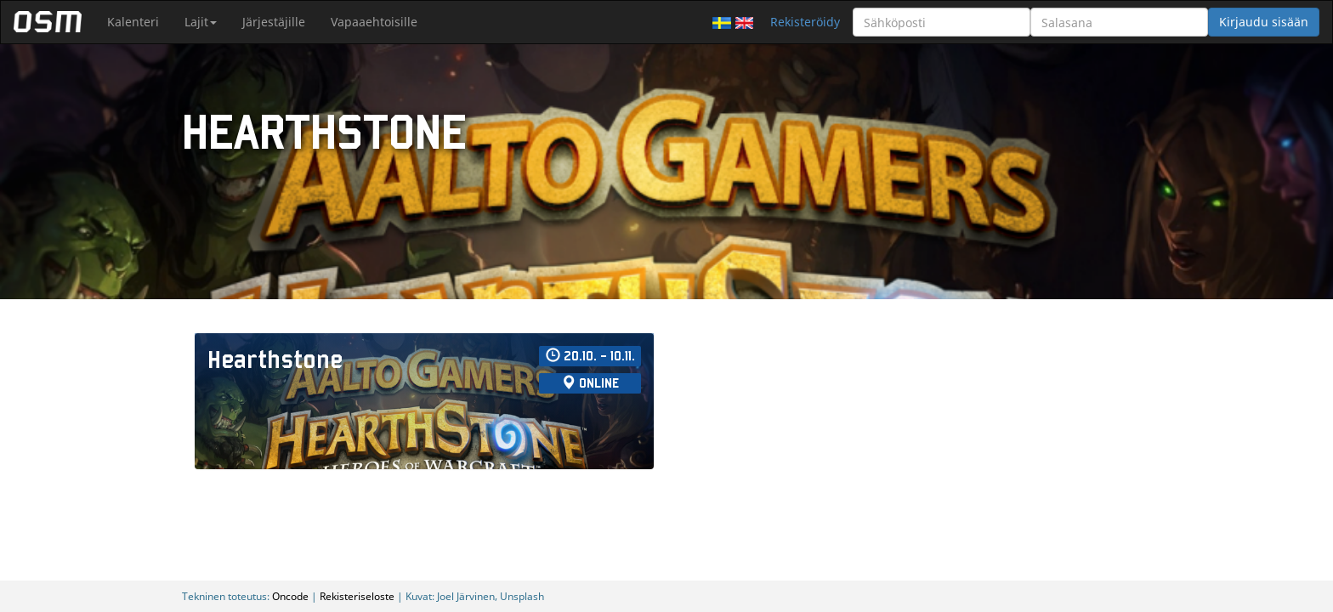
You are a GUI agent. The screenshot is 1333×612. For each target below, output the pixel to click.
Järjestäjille (273, 22)
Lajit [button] (200, 22)
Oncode (290, 596)
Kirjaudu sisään (1263, 22)
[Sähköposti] (941, 22)
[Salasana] (1119, 22)
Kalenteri (133, 22)
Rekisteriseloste (357, 596)
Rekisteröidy (805, 22)
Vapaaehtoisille (374, 22)
